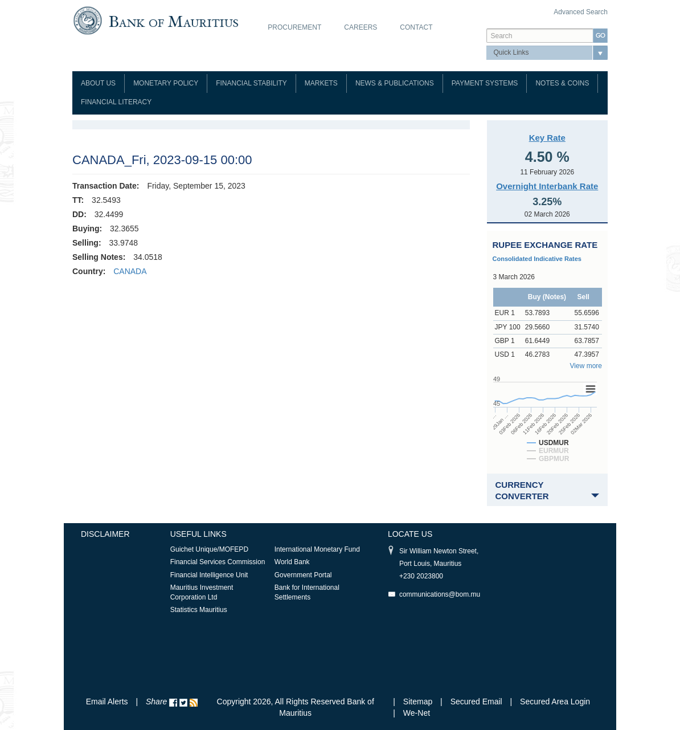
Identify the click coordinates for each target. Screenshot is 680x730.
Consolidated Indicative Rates (537, 258)
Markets (321, 83)
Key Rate (547, 137)
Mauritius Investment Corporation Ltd (202, 592)
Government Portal (303, 575)
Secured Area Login (555, 701)
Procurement (294, 27)
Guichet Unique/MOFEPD (209, 549)
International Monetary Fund (317, 549)
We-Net (416, 712)
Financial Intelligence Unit (209, 575)
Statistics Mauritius (198, 610)
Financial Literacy (116, 102)
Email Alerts (107, 701)
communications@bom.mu (439, 594)
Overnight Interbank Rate (547, 186)
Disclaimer (105, 534)
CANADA (129, 271)
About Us (98, 83)
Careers (360, 27)
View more (586, 366)
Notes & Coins (562, 83)
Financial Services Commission (217, 562)
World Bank (292, 562)
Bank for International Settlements (307, 592)
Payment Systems (485, 83)
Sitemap (419, 701)
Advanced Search (581, 12)
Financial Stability (251, 83)
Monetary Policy (165, 83)
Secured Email (476, 701)
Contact (416, 27)
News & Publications (394, 83)
